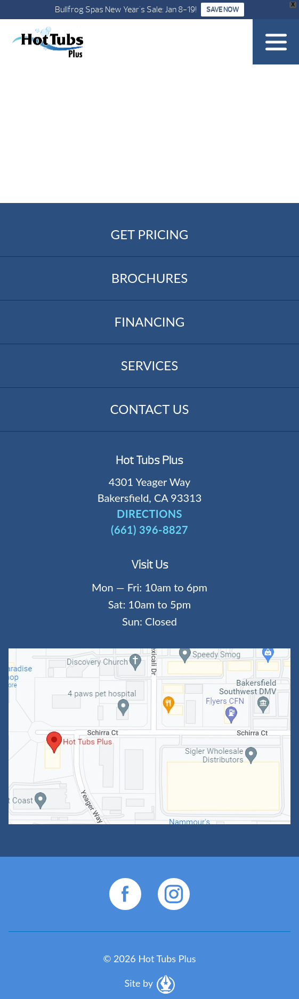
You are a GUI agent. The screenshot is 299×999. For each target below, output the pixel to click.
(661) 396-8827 (149, 529)
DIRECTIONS (149, 513)
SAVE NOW (222, 9)
